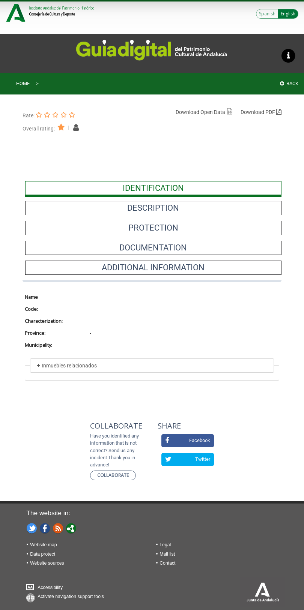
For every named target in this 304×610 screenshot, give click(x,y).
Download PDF (261, 112)
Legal (165, 544)
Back (289, 83)
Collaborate (113, 475)
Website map (43, 544)
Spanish (267, 13)
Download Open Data (204, 112)
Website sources (47, 563)
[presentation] (153, 188)
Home (23, 83)
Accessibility (50, 587)
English (288, 13)
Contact (167, 563)
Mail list (167, 554)
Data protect (42, 554)
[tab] (153, 188)
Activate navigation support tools (71, 596)
